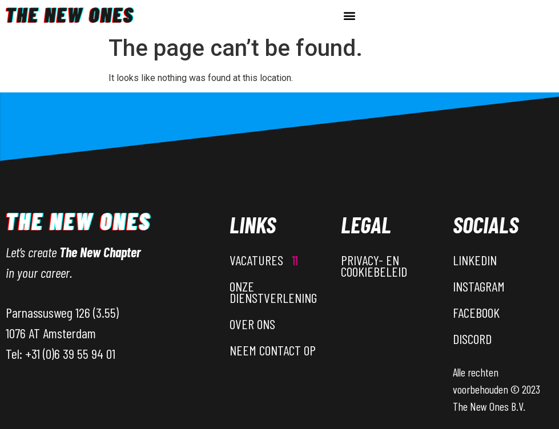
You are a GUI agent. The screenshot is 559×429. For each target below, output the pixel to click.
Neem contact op (273, 350)
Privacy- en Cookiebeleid (374, 266)
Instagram (479, 286)
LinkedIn (475, 260)
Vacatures (264, 260)
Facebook (476, 312)
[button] (349, 15)
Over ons (252, 323)
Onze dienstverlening (273, 292)
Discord (472, 338)
